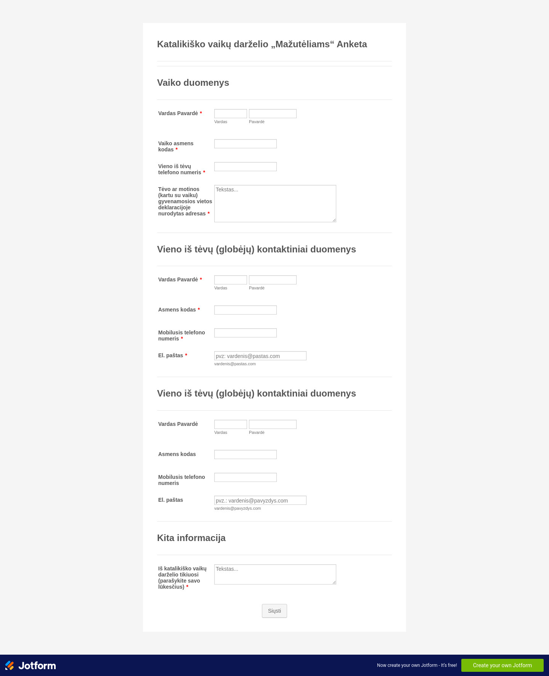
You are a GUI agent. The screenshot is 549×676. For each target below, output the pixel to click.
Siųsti (274, 611)
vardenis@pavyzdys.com (237, 508)
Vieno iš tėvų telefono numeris (181, 169)
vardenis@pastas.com (235, 363)
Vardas (220, 121)
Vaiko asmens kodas (176, 146)
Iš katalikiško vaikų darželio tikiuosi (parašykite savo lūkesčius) (182, 577)
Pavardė (257, 121)
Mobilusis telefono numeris (181, 335)
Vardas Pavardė (180, 113)
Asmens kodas (179, 310)
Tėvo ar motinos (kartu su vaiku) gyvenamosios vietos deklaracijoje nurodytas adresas (185, 201)
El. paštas (172, 355)
